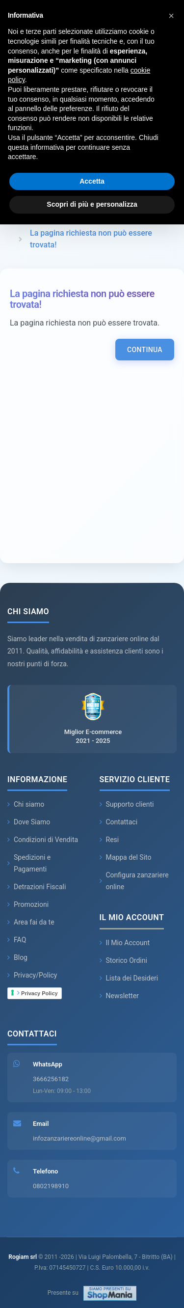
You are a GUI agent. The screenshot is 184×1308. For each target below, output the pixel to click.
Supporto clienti (127, 804)
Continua (144, 350)
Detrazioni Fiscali (36, 887)
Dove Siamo (28, 822)
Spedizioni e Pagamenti (29, 863)
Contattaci (119, 822)
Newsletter (119, 996)
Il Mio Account (125, 943)
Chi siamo (25, 804)
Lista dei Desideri (129, 978)
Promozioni (28, 904)
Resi (109, 840)
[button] (171, 16)
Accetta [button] (92, 181)
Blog (17, 957)
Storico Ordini (123, 960)
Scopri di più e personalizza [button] (92, 204)
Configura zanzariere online (134, 881)
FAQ (16, 940)
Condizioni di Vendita (42, 840)
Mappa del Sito (126, 857)
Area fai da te (30, 922)
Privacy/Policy (32, 975)
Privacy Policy (37, 992)
